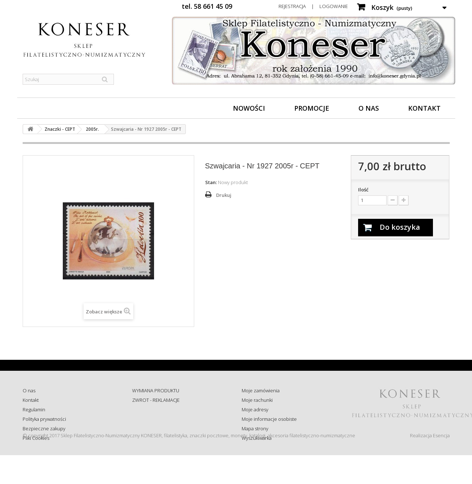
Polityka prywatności (44, 419)
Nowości (249, 108)
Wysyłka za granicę (152, 438)
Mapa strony (255, 428)
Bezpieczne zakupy (44, 428)
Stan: (211, 182)
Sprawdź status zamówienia (162, 419)
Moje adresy (255, 409)
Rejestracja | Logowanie (313, 6)
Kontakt (424, 108)
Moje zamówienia (261, 390)
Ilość (363, 189)
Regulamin (34, 409)
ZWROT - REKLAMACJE (156, 400)
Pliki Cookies (36, 438)
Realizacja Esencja (430, 464)
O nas (368, 108)
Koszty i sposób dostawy (158, 428)
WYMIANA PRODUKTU (155, 390)
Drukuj (223, 195)
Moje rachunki (257, 400)
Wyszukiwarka (257, 438)
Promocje (311, 108)
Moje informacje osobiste (269, 419)
